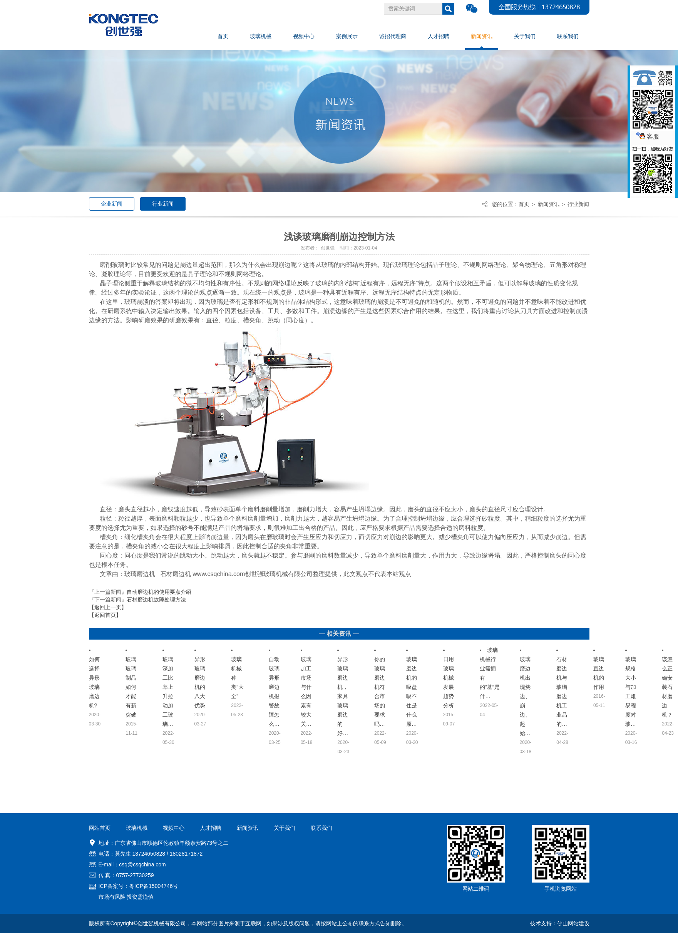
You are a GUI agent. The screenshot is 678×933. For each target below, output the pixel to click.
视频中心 (173, 828)
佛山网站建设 (573, 923)
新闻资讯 (548, 204)
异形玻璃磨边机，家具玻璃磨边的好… (342, 696)
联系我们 (321, 828)
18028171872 (186, 854)
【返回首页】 (105, 615)
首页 (524, 204)
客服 (647, 136)
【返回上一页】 (108, 607)
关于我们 (284, 828)
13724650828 (148, 854)
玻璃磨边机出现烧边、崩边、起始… (525, 696)
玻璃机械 (136, 828)
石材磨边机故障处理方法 (156, 599)
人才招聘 (210, 828)
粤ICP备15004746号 (153, 886)
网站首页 (99, 828)
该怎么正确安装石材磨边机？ (667, 687)
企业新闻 (111, 204)
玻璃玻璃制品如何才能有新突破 (131, 687)
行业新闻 (163, 204)
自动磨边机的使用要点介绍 (159, 592)
